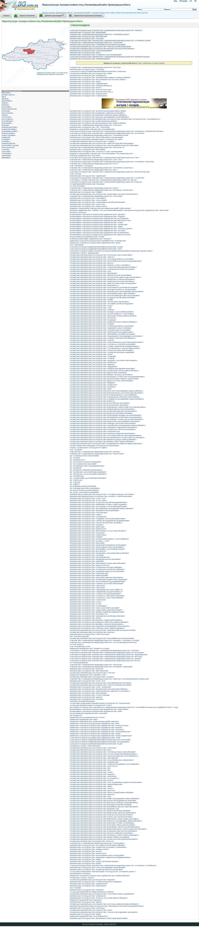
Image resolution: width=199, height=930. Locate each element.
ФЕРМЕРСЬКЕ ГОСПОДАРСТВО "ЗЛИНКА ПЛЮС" (89, 849)
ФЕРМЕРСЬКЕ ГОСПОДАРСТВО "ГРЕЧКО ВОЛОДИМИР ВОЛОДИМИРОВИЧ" (100, 521)
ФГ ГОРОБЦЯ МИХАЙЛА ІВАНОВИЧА (85, 488)
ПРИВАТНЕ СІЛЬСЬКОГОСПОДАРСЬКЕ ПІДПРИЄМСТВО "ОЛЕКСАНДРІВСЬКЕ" (101, 736)
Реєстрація (183, 1)
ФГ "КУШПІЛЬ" (76, 468)
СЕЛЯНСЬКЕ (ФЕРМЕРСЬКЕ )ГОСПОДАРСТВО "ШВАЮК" (92, 364)
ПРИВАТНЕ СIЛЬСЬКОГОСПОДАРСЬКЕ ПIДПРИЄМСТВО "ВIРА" (95, 724)
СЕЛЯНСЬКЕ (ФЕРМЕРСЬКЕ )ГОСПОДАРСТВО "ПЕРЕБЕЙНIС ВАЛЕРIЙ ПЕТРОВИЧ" (102, 334)
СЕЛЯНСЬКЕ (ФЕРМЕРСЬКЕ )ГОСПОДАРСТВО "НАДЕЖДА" (93, 320)
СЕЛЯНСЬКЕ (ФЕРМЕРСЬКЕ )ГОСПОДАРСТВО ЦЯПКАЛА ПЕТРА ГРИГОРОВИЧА (101, 381)
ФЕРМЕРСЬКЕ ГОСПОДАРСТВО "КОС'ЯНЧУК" (88, 551)
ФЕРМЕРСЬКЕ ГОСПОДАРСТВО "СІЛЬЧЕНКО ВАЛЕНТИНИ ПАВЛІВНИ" (98, 45)
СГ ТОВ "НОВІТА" (77, 644)
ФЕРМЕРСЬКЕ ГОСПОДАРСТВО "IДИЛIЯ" (86, 697)
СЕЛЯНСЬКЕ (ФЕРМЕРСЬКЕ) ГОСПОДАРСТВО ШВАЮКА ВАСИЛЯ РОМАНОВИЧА (102, 49)
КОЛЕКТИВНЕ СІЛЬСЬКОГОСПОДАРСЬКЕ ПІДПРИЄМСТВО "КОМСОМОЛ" (99, 709)
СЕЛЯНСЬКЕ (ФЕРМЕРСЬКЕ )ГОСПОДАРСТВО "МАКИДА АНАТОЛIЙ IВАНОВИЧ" (102, 312)
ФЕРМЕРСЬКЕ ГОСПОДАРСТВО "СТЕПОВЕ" (87, 69)
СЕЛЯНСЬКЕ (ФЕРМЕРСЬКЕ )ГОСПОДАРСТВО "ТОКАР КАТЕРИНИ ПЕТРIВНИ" (101, 685)
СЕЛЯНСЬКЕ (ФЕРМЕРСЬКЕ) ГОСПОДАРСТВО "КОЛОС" (92, 780)
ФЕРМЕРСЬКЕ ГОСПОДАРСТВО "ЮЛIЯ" (85, 863)
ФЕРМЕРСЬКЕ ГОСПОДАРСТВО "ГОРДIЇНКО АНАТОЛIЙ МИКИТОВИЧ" (98, 519)
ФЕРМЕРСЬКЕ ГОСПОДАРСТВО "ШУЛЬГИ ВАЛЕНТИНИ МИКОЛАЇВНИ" (98, 111)
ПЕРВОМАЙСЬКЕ (8, 143)
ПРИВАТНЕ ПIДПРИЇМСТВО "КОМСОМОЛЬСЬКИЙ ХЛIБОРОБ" (94, 721)
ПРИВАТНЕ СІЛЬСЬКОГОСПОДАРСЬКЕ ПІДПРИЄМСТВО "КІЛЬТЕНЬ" (97, 730)
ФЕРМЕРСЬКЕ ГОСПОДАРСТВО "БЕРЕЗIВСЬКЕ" (88, 36)
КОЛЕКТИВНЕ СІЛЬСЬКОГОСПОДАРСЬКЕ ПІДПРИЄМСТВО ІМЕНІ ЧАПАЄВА (100, 235)
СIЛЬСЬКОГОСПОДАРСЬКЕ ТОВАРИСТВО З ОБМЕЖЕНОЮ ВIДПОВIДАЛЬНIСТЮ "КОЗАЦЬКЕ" (107, 653)
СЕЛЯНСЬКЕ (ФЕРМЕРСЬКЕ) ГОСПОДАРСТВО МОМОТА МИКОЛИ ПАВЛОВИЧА (101, 833)
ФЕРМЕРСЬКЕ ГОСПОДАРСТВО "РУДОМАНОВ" (88, 94)
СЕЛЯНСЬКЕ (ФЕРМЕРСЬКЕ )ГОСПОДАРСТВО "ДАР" (91, 271)
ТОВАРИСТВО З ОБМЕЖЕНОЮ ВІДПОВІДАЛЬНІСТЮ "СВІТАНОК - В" (97, 147)
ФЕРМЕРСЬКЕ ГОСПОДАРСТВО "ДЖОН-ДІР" (87, 527)
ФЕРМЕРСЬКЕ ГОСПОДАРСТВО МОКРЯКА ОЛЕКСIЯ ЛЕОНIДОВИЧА (97, 624)
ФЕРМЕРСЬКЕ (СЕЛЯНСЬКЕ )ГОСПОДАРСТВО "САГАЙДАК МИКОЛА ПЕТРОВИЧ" (102, 494)
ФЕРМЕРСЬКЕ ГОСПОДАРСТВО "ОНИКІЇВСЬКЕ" (89, 84)
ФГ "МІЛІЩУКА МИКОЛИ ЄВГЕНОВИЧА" (86, 470)
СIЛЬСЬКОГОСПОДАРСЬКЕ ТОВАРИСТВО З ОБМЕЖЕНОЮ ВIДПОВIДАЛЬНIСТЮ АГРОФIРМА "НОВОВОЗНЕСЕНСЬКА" (117, 131)
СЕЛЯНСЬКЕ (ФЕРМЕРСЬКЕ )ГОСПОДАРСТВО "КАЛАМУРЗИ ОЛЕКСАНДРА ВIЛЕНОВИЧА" (106, 277)
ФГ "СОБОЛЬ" (75, 482)
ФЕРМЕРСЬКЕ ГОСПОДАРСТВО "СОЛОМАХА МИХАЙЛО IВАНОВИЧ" (97, 596)
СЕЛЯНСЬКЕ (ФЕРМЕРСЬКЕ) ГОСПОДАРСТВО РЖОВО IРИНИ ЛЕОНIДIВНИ (99, 837)
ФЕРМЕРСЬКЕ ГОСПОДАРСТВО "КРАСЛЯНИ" (88, 149)
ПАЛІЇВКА (6, 141)
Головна (6, 15)
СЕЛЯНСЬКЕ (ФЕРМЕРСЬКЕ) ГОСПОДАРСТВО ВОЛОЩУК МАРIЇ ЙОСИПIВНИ (100, 805)
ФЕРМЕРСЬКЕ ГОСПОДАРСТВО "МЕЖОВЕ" (87, 561)
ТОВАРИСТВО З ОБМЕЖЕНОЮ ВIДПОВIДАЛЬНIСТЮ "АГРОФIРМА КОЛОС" (100, 34)
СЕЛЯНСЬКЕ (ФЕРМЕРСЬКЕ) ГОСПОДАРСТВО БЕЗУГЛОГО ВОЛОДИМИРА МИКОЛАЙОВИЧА (106, 391)
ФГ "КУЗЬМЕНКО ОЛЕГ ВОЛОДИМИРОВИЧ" (87, 466)
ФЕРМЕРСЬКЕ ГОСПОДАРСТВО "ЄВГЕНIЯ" (87, 890)
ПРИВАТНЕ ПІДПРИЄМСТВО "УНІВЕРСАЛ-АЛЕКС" (90, 648)
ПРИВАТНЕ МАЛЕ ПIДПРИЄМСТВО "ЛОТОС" (87, 717)
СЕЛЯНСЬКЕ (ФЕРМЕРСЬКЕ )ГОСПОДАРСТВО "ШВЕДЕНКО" (94, 367)
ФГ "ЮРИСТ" (75, 484)
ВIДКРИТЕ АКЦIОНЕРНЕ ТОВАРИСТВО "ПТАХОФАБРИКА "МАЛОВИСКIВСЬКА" (101, 154)
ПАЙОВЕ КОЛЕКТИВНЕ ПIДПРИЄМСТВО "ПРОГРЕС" (91, 239)
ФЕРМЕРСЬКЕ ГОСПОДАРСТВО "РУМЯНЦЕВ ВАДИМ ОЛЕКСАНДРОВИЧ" (99, 579)
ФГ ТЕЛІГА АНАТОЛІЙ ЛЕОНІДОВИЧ (84, 492)
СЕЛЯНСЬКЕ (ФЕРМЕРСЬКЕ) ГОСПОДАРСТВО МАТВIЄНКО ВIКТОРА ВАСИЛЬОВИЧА (103, 411)
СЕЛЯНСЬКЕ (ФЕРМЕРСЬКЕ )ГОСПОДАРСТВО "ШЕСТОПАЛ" (94, 766)
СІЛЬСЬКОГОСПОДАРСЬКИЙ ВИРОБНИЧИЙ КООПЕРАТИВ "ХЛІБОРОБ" (98, 71)
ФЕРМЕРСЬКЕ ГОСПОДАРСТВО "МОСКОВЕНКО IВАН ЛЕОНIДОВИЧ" (97, 855)
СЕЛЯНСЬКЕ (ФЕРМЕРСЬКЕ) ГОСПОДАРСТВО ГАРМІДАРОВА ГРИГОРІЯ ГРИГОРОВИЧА (105, 397)
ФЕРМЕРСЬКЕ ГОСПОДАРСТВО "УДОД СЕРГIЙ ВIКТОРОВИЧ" (94, 861)
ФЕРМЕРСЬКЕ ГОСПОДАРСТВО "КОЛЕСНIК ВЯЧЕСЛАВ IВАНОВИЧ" (97, 137)
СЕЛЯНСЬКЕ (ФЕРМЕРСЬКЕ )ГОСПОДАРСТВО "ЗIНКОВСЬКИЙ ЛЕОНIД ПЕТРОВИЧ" (103, 630)
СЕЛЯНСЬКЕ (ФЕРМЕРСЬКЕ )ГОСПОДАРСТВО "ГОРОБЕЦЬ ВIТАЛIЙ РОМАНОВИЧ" (102, 269)
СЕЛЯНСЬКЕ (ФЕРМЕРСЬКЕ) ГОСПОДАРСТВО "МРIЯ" (91, 786)
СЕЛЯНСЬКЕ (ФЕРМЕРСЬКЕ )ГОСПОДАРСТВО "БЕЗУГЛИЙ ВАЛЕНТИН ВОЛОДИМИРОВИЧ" (106, 261)
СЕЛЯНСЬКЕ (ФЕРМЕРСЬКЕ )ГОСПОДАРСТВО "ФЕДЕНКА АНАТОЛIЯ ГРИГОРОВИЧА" (104, 360)
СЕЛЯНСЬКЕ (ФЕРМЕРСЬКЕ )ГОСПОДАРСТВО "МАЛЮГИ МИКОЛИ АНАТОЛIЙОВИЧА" (104, 756)
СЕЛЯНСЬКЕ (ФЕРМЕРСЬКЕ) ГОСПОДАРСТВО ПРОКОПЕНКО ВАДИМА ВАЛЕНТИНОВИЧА (106, 415)
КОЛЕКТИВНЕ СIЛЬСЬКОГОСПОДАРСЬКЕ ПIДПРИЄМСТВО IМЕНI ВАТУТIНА (100, 220)
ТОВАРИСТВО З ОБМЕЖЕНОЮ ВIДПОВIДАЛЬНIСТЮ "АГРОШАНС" (96, 42)
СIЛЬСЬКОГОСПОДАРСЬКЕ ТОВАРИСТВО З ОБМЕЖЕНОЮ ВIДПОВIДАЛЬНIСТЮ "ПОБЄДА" (106, 182)
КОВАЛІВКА (6, 107)
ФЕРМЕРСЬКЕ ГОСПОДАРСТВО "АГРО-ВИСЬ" (88, 198)
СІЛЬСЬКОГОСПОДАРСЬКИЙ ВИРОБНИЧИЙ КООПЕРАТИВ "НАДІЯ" (96, 247)
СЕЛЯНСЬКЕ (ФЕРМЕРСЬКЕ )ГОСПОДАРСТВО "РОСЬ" (91, 910)
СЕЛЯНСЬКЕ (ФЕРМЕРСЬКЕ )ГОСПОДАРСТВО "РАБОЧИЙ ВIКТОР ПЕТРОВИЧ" (101, 683)
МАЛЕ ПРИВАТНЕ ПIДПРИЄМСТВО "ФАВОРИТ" (89, 713)
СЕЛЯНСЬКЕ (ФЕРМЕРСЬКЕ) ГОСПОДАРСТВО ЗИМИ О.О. (92, 401)
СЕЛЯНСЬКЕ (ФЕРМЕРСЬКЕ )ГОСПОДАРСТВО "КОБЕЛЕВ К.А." (94, 285)
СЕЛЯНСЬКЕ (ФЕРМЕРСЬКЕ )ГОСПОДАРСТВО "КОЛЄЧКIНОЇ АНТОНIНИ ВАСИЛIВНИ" (104, 287)
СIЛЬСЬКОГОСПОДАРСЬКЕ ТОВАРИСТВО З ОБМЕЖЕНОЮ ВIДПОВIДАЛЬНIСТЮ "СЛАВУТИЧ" (107, 178)
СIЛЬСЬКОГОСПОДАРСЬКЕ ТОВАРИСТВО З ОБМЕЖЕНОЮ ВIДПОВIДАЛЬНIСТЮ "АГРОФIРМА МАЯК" (110, 40)
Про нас (85, 924)
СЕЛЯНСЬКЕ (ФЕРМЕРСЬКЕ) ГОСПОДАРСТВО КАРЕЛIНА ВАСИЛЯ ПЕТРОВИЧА (101, 815)
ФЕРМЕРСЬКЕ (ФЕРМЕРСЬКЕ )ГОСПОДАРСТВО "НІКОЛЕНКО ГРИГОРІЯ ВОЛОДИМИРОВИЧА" (107, 906)
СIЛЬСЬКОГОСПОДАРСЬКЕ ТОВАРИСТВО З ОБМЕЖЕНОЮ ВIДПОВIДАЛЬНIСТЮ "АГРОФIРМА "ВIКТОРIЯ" (112, 162)
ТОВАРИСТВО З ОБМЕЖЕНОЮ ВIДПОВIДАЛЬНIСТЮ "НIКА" (94, 170)
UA (191, 1)
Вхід (175, 1)
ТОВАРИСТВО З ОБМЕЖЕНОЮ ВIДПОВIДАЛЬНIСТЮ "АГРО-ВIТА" (96, 125)
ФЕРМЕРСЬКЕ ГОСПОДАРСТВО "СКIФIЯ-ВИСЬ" (89, 96)
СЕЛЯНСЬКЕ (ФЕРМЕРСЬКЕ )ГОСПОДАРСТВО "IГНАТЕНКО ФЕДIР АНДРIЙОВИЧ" (102, 894)
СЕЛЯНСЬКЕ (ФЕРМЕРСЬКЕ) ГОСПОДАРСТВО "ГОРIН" (91, 772)
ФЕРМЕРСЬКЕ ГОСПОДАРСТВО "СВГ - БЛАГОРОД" (90, 127)
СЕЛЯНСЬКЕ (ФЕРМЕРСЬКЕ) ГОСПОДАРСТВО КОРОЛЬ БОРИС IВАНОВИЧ (99, 405)
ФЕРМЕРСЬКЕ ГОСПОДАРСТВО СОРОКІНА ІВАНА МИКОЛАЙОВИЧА (97, 628)
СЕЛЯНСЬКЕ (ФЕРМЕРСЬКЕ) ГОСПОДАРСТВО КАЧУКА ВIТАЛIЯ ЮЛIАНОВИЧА (101, 817)
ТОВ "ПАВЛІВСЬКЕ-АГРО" (80, 646)
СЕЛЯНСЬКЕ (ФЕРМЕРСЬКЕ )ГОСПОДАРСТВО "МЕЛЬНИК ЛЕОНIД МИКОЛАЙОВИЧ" (103, 316)
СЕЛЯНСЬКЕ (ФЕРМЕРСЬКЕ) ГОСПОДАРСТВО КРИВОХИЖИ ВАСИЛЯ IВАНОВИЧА (102, 409)
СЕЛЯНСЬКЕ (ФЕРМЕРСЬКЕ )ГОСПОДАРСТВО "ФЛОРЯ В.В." (93, 362)
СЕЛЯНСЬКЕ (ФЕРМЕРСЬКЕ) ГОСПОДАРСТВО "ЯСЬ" (90, 797)
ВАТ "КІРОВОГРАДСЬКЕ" (79, 636)
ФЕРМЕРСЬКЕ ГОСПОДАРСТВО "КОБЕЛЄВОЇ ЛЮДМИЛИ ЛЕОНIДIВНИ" (98, 545)
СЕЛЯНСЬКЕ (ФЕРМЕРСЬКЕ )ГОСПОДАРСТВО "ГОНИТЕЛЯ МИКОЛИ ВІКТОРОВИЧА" (103, 267)
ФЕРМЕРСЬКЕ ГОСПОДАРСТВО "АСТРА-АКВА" (88, 500)
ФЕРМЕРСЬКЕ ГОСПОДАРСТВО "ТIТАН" (86, 604)
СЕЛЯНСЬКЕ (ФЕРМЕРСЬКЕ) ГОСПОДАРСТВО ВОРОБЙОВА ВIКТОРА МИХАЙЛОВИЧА (104, 807)
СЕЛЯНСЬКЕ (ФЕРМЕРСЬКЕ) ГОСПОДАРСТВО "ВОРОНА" (92, 632)
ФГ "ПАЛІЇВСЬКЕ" (77, 476)
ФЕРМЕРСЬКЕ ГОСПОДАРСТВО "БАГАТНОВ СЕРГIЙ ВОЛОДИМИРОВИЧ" (98, 502)
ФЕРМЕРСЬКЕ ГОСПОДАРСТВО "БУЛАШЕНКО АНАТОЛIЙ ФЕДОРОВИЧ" (98, 506)
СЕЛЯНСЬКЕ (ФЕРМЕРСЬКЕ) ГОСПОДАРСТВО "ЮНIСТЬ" (92, 794)
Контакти (92, 924)
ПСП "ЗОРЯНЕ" (76, 888)
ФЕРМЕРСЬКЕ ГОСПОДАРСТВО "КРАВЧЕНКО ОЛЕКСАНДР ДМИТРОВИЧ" (99, 918)
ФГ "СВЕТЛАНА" (76, 480)
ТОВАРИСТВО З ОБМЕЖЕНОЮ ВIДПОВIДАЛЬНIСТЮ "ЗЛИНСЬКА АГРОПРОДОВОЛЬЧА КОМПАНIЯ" (109, 679)
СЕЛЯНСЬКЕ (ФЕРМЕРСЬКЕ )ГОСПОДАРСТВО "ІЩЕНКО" (92, 880)
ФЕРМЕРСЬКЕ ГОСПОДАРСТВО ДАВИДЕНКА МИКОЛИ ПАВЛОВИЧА (97, 113)
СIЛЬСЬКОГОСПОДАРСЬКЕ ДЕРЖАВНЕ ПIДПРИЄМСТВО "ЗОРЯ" (95, 738)
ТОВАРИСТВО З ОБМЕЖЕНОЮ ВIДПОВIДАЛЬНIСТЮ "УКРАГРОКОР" (97, 454)
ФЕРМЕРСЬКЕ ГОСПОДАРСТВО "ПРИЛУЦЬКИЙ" (89, 575)
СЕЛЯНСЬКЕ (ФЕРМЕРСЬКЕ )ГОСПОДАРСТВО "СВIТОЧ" (92, 340)
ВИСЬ (4, 97)
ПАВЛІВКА (6, 139)
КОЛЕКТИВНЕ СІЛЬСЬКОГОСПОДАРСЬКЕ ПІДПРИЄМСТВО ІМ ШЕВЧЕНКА (99, 233)
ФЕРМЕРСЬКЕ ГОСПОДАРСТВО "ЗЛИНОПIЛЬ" (88, 896)
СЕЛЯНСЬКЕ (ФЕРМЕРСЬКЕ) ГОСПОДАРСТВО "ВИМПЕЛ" (92, 383)
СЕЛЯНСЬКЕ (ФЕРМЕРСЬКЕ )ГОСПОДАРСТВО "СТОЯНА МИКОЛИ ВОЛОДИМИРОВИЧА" (105, 346)
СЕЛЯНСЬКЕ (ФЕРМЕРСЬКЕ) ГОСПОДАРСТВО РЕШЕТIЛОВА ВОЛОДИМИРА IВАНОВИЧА (105, 421)
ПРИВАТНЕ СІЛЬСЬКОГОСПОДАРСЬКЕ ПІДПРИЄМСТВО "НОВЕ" (95, 734)
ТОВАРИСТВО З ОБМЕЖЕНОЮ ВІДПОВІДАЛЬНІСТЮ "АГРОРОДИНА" (97, 843)
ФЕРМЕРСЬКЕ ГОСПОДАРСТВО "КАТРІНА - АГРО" (90, 541)
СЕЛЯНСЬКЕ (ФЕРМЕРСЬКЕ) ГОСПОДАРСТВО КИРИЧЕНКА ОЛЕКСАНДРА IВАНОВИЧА (104, 819)
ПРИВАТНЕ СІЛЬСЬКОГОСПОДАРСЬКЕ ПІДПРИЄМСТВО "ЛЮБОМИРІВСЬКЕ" (100, 732)
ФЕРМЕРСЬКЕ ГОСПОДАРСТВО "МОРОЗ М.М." (88, 853)
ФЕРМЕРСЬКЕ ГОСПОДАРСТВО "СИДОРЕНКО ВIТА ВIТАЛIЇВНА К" (96, 590)
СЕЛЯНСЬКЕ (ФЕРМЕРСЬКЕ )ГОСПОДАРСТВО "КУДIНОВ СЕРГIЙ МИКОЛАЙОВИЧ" (103, 298)
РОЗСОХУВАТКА (8, 147)
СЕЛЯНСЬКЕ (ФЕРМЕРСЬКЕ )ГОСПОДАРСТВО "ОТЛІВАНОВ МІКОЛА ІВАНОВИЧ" (102, 326)
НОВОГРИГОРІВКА (9, 129)
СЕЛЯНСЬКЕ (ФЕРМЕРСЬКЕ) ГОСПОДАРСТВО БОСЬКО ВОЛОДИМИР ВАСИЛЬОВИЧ (103, 801)
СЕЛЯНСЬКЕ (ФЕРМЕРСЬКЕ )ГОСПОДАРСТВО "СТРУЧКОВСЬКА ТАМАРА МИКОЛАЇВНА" (105, 348)
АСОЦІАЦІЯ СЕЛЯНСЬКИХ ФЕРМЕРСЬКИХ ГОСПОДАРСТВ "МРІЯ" (96, 139)
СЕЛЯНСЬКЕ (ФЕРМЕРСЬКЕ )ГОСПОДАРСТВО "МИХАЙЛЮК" (94, 758)
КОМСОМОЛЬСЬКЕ (9, 109)
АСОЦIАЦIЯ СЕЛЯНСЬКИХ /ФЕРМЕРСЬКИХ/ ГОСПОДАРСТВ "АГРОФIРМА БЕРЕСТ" (103, 872)
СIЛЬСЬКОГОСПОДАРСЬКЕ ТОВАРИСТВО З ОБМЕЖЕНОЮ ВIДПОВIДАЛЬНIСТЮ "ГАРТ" (104, 158)
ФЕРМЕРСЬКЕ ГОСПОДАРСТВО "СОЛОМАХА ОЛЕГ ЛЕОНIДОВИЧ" (96, 152)
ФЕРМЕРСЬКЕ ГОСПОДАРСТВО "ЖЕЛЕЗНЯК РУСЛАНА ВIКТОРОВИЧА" (98, 531)
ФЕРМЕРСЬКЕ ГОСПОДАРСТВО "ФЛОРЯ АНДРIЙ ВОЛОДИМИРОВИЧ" (97, 612)
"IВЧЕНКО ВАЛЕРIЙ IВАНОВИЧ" (82, 701)
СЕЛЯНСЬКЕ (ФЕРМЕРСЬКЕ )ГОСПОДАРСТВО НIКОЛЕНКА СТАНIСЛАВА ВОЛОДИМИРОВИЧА (107, 377)
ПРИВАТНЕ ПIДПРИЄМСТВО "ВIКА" (84, 719)
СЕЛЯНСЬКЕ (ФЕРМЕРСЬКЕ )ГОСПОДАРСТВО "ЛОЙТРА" (92, 310)
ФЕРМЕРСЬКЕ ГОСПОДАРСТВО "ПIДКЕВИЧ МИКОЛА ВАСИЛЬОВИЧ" (97, 571)
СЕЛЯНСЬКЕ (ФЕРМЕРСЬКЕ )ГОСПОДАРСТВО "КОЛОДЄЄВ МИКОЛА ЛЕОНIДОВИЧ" (103, 289)
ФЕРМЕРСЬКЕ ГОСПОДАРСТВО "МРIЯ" (85, 82)
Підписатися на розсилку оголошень (88, 15)
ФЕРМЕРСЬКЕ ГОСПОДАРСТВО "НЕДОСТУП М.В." (90, 565)
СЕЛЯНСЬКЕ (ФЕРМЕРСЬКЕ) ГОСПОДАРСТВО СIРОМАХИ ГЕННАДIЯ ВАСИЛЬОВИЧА (104, 839)
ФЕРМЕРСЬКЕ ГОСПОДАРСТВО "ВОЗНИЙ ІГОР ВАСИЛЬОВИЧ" (94, 511)
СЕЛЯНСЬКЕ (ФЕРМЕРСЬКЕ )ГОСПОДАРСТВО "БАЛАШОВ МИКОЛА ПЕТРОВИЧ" (102, 259)
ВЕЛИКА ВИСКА (8, 95)
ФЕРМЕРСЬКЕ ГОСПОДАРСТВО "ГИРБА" (86, 515)
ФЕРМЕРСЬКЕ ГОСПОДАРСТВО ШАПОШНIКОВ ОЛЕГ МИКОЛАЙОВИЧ (98, 123)
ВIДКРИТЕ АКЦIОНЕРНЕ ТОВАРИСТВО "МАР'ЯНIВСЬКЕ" (92, 129)
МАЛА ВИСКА (7, 119)
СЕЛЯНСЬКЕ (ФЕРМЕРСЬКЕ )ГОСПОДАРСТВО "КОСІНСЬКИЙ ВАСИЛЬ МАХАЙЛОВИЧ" (104, 145)
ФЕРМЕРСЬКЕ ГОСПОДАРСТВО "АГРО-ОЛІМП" (88, 200)
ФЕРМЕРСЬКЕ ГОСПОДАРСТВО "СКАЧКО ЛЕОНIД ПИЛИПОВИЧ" (95, 594)
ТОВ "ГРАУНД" (75, 174)
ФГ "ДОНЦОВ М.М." (77, 460)
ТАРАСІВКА (6, 152)
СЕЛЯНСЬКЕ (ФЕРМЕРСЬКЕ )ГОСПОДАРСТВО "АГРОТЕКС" (93, 748)
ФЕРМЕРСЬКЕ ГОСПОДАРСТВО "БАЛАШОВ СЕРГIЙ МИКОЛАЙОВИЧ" (97, 845)
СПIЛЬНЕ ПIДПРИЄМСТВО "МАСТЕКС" (85, 156)
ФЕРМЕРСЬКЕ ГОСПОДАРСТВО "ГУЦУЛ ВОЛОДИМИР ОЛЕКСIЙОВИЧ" (98, 868)
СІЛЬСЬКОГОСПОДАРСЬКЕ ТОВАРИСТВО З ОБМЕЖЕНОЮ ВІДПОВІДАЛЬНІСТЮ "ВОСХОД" (106, 657)
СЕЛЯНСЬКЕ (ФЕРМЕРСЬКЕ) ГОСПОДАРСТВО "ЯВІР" (91, 389)
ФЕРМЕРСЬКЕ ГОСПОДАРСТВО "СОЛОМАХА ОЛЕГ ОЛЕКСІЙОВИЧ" (97, 598)
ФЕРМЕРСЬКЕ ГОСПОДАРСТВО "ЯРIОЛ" (86, 618)
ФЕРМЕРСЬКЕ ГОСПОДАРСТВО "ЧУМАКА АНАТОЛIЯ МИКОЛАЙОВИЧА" (99, 898)
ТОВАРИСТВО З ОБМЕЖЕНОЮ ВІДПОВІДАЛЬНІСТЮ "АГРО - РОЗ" (96, 160)
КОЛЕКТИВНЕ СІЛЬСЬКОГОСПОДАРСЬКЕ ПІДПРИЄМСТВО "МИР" (96, 711)
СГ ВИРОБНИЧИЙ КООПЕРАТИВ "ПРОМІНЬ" (87, 184)
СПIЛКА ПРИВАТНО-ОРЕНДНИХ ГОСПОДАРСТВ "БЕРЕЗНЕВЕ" (94, 446)
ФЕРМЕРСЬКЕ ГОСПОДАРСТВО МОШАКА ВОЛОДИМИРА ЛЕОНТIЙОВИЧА (99, 117)
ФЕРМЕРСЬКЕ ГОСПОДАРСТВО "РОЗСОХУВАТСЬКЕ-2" (91, 92)
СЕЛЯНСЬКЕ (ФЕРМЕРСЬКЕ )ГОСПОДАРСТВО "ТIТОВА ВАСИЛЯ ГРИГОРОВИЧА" (102, 350)
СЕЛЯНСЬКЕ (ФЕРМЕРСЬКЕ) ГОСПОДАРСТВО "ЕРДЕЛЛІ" (92, 774)
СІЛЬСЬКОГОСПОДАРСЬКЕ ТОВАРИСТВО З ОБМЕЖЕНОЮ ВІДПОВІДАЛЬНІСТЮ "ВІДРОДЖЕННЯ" (109, 655)
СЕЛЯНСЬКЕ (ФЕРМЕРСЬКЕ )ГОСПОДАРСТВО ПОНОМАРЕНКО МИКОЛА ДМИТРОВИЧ (104, 379)
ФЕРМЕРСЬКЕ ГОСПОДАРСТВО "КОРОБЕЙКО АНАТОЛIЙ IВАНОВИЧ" (97, 549)
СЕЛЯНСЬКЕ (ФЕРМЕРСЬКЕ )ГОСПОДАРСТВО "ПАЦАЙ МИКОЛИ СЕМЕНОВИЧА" (102, 760)
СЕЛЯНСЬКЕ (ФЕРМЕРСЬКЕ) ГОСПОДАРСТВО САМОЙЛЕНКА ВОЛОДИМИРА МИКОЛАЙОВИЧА (108, 425)
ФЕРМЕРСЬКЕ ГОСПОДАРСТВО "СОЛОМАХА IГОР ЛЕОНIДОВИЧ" (96, 55)
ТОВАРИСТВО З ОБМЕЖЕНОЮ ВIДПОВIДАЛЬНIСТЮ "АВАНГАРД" (96, 665)
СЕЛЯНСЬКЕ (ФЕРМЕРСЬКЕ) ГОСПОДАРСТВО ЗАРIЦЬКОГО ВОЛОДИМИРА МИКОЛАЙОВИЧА (107, 399)
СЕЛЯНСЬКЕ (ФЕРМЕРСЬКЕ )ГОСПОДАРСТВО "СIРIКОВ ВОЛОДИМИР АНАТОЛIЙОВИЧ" (104, 764)
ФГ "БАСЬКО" (75, 458)
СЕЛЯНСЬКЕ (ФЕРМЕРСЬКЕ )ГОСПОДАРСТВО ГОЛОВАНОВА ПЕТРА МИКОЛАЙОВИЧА (104, 371)
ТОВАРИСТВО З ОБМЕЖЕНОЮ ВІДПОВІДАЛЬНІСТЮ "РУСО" (94, 164)
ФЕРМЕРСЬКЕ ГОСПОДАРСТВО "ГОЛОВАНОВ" (88, 517)
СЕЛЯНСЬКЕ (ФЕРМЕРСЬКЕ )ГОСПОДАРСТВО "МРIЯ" (91, 73)
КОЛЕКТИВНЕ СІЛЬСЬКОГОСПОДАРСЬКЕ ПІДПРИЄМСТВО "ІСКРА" (96, 222)
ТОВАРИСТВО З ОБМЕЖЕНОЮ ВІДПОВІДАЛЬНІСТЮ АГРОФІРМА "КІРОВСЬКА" (102, 190)
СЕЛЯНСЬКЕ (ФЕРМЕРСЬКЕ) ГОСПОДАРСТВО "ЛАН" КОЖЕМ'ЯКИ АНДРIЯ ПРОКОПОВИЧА (106, 782)
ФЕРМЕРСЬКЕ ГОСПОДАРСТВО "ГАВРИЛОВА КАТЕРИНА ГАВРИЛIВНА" (98, 847)
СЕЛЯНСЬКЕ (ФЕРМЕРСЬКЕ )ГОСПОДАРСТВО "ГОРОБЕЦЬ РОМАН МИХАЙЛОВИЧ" (103, 752)
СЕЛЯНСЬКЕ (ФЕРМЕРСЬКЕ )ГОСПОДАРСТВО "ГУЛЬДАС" (93, 141)
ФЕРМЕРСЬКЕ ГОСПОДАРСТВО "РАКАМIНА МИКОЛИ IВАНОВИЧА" (97, 577)
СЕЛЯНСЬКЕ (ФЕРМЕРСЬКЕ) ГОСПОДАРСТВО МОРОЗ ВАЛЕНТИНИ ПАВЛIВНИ (101, 413)
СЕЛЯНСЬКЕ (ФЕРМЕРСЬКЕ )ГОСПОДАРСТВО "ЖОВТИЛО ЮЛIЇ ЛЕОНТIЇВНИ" (101, 275)
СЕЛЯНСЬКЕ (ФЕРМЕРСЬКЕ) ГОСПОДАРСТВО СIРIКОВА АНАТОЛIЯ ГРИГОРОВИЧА (103, 423)
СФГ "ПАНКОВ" (76, 450)
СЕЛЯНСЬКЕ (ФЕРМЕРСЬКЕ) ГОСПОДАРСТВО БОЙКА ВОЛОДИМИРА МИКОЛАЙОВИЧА (104, 799)
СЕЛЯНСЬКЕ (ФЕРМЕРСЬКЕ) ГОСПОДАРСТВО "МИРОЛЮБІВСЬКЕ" (96, 784)
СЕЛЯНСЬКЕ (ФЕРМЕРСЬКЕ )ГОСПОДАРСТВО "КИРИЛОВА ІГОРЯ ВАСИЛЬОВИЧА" (102, 279)
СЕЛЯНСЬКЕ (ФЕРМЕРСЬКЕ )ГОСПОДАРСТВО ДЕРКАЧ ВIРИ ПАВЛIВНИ (98, 373)
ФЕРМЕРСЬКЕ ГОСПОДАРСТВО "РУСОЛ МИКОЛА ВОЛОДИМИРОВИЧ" (98, 582)
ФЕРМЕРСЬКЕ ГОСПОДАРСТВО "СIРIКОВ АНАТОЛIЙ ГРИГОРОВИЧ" (97, 584)
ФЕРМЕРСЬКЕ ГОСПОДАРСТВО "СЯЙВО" (86, 192)
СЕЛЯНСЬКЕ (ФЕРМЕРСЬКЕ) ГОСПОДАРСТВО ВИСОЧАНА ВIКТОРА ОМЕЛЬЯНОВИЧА (104, 803)
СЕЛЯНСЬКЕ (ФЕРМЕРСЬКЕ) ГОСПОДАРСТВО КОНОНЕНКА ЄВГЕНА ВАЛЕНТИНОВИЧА (105, 827)
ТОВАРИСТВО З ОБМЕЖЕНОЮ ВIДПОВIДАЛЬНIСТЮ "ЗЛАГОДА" (95, 67)
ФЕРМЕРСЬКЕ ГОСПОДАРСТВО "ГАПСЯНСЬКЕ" (89, 513)
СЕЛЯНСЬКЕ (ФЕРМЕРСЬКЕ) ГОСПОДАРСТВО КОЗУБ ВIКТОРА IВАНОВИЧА (100, 403)
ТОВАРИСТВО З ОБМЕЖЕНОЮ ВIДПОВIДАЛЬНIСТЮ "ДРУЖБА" (95, 452)
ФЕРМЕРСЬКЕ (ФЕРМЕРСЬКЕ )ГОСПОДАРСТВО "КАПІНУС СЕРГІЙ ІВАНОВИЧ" (101, 496)
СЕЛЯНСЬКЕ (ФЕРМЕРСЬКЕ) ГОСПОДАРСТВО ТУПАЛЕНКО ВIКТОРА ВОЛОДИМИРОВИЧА (106, 435)
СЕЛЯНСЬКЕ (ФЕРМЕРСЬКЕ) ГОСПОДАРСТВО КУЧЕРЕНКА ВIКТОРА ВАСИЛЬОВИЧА (103, 831)
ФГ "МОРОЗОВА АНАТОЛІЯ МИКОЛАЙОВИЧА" (88, 474)
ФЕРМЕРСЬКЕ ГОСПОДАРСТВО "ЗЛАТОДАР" (87, 533)
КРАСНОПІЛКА (7, 113)
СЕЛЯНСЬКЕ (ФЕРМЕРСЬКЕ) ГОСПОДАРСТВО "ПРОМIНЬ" (93, 387)
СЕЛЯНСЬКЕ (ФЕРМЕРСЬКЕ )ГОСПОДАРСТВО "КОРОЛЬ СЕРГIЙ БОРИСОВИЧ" (101, 47)
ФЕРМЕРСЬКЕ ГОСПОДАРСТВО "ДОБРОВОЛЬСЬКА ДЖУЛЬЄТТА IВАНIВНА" (100, 691)
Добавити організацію (54, 15)
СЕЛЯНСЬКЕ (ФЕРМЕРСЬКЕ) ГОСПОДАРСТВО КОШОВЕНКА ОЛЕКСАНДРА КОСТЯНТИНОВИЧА (108, 407)
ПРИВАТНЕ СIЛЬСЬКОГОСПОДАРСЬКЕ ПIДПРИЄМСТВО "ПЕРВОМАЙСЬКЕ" (100, 876)
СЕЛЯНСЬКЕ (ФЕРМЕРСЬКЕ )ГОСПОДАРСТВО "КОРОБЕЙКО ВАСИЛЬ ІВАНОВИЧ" (102, 638)
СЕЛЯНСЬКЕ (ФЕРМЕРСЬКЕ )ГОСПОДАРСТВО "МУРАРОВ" (93, 318)
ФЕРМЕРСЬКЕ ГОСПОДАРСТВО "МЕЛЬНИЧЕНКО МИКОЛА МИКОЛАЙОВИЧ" (100, 77)
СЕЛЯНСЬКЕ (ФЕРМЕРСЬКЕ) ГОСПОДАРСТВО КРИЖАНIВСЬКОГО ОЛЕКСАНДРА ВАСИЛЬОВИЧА (108, 829)
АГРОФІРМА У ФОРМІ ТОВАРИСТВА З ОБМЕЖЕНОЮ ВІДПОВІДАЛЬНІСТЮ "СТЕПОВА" (104, 650)
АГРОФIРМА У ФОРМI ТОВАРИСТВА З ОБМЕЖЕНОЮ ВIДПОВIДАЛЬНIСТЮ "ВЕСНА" (103, 180)
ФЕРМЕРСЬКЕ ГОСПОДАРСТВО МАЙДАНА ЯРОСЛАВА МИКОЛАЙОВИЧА (99, 622)
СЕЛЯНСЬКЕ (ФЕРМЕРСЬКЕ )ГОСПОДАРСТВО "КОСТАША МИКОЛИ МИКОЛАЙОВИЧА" (104, 904)
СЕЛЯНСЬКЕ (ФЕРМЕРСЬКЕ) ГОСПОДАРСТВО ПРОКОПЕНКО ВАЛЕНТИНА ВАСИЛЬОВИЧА (106, 417)
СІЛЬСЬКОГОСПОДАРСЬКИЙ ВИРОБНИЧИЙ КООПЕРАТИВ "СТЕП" (96, 249)
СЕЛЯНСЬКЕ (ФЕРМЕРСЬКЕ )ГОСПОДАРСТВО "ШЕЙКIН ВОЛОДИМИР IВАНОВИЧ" (102, 369)
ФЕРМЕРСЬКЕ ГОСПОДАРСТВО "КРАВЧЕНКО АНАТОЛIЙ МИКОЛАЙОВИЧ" (99, 553)
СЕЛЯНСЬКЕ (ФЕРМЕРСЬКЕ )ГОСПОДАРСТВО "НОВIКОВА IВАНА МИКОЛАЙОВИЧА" (103, 322)
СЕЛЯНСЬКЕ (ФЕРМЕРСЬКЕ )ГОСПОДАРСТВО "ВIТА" (91, 750)
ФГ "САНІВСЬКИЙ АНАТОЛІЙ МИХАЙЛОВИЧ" (88, 478)
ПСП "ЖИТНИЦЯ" (77, 245)
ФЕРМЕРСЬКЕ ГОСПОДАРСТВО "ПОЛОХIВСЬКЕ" (89, 573)
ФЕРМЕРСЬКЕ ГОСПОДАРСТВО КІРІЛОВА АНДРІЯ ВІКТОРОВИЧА (96, 620)
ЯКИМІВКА (6, 158)
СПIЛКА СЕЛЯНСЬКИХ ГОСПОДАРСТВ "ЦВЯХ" (88, 448)
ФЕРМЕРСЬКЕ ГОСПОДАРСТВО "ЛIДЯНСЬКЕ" (88, 176)
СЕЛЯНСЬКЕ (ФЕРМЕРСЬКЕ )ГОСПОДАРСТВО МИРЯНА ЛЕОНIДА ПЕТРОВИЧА (101, 375)
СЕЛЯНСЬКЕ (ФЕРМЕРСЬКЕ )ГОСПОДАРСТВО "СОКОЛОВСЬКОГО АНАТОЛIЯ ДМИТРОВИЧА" (107, 342)
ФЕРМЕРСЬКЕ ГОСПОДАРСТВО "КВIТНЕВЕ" (87, 543)
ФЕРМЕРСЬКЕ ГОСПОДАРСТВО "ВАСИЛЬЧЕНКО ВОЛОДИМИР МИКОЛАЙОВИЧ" (102, 508)
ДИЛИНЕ (5, 99)
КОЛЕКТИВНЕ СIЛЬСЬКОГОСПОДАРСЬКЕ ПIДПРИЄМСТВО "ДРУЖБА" (98, 214)
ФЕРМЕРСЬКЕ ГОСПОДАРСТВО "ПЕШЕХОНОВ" (89, 884)
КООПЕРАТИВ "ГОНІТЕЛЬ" (80, 874)
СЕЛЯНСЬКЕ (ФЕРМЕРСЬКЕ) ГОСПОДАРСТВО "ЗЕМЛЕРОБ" (93, 776)
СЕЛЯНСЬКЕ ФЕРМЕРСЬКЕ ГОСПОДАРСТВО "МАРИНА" (92, 677)
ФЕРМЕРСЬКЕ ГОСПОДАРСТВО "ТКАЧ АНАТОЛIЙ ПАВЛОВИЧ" (95, 608)
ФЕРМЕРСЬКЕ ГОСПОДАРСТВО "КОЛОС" (86, 851)
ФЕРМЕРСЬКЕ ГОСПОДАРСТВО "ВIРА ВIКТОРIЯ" (89, 671)
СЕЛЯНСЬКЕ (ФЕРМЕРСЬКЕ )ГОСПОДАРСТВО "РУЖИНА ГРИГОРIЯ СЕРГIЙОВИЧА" (103, 338)
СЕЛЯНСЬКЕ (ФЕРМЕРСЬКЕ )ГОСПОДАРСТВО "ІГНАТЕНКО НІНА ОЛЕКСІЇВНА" (101, 255)
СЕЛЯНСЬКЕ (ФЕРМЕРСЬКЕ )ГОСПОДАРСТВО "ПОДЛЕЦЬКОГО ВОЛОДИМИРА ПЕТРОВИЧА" (106, 336)
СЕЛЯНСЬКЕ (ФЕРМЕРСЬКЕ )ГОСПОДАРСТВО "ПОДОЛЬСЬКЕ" (94, 762)
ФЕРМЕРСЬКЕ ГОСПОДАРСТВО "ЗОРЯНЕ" (86, 537)
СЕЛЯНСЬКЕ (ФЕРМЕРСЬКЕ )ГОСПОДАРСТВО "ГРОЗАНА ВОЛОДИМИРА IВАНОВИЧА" (104, 912)
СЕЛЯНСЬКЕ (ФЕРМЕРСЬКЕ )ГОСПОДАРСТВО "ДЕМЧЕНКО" (94, 273)
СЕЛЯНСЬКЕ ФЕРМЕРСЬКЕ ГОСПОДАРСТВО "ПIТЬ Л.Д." (92, 841)
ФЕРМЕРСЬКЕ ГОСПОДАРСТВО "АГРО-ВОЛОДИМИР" (91, 51)
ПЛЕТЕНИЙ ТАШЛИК (10, 145)
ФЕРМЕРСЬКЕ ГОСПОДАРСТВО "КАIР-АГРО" (88, 204)
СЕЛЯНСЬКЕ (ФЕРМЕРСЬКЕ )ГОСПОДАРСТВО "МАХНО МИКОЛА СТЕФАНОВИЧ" (102, 314)
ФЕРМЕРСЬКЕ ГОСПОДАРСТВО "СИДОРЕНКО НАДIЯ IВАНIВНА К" (96, 592)
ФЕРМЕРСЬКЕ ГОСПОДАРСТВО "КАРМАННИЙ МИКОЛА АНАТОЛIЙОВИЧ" (99, 539)
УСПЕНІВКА (7, 154)
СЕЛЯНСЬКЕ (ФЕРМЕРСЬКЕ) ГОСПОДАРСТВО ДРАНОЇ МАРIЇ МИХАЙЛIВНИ (100, 811)
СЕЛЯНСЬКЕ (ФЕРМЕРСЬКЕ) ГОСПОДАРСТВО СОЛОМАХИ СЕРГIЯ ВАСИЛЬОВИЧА (103, 429)
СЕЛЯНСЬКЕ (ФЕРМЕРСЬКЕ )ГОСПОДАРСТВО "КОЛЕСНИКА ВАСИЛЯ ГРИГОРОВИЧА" (104, 194)
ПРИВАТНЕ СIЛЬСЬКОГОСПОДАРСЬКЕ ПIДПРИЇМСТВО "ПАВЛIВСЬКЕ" (98, 241)
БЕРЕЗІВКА (6, 93)
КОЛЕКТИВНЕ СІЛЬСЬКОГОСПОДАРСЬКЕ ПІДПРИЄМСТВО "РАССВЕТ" (98, 231)
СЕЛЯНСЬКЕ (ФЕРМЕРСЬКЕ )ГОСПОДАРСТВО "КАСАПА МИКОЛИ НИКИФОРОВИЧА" (104, 754)
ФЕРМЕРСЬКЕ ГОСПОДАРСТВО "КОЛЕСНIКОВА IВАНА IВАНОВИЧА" (97, 547)
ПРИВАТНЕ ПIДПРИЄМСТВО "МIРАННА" (86, 900)
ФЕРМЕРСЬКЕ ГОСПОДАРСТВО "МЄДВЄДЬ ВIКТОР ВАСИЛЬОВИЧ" (96, 870)
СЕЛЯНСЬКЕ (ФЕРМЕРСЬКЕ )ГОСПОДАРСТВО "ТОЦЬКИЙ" (93, 356)
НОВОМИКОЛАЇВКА (10, 131)
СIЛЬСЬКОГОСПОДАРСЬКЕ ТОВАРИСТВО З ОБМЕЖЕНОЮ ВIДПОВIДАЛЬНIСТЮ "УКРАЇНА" (106, 30)
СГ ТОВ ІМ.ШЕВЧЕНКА (79, 663)
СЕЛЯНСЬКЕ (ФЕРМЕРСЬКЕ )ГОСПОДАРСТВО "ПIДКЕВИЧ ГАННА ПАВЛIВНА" (101, 328)
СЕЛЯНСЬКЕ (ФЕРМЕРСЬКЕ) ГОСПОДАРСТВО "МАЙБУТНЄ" (94, 385)
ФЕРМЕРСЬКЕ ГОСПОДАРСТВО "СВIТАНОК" (87, 586)
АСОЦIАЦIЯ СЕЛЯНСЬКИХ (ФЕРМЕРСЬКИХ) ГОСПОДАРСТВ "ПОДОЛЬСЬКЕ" (100, 703)
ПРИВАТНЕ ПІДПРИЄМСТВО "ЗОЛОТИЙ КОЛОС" (89, 916)
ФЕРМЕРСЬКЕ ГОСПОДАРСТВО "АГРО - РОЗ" (88, 681)
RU (195, 1)
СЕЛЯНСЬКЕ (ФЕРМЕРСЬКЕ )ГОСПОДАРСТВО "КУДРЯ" (91, 300)
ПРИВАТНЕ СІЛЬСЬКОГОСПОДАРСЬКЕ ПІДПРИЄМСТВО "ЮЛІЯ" (95, 243)
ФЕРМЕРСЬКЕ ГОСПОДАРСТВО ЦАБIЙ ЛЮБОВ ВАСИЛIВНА (93, 121)
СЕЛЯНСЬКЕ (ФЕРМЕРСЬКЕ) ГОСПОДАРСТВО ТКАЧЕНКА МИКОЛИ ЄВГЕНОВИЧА (102, 433)
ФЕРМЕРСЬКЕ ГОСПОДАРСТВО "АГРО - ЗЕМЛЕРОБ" (90, 687)
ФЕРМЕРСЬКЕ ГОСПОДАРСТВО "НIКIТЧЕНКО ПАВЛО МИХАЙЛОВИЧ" (98, 563)
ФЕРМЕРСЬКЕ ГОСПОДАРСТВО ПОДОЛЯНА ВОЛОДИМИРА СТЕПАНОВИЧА (100, 626)
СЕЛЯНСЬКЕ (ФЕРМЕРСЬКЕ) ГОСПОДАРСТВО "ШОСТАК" (93, 790)
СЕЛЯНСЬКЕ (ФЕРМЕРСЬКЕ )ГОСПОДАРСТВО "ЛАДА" (91, 306)
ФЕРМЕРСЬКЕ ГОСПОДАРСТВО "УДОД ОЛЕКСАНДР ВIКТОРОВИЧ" (96, 610)
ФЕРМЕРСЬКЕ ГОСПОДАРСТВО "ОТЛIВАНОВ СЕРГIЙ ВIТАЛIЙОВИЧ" (97, 569)
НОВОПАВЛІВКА (8, 133)
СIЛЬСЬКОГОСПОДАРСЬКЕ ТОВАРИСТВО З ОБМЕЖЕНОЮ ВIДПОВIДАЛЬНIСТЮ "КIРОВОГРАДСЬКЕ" (110, 57)
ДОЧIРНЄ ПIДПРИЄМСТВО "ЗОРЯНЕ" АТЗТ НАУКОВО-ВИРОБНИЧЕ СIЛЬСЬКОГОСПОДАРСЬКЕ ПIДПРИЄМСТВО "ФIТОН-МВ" (119, 210)
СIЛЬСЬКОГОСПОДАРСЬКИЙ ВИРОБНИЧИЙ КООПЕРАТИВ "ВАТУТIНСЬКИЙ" (100, 740)
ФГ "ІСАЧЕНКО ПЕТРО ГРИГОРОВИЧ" (85, 456)
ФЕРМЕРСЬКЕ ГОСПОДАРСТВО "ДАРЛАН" (87, 669)
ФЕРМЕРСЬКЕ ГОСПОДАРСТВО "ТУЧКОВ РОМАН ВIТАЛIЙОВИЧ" (96, 882)
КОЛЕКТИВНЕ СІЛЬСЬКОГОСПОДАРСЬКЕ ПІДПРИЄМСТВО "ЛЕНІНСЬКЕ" (99, 225)
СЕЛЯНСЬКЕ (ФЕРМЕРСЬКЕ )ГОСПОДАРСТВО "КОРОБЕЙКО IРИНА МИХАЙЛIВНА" (103, 293)
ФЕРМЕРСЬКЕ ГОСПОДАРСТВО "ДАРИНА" (87, 525)
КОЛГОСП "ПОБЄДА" (78, 212)
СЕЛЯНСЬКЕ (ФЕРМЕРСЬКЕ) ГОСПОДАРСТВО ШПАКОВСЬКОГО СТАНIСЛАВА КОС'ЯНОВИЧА (107, 438)
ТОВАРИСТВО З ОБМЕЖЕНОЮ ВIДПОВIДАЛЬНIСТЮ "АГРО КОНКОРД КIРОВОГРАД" (103, 642)
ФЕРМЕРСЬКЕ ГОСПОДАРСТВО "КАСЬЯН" (86, 699)
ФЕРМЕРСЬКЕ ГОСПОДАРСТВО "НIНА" (85, 53)
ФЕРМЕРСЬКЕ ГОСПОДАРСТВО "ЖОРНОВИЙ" (88, 32)
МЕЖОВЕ (5, 125)
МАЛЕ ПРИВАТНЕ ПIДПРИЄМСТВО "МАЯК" (87, 237)
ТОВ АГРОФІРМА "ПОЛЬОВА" (81, 166)
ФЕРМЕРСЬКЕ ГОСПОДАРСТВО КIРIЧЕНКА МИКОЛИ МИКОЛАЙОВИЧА (98, 115)
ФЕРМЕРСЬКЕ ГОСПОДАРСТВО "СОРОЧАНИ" (88, 600)
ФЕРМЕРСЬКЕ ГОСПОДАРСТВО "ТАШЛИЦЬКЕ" (88, 606)
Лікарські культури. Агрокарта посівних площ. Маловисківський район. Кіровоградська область (86, 4)
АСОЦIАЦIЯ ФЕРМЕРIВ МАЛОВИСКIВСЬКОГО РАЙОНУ (92, 892)
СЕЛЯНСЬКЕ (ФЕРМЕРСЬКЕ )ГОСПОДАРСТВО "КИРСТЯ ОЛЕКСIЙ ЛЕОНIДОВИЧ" (102, 143)
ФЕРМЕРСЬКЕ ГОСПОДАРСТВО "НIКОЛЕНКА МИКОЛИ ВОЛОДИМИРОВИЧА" (100, 857)
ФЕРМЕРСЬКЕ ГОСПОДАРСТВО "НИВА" (85, 859)
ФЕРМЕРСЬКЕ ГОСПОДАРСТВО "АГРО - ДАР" (88, 498)
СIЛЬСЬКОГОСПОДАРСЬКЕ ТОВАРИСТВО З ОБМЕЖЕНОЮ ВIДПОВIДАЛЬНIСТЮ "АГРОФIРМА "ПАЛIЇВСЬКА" (113, 865)
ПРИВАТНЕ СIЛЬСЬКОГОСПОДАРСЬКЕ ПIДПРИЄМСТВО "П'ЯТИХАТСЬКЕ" (99, 726)
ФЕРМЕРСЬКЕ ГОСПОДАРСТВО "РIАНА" (86, 88)
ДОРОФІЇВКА (7, 101)
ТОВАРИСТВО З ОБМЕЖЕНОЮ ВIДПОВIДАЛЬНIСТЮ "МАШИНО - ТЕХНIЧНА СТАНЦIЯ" (105, 640)
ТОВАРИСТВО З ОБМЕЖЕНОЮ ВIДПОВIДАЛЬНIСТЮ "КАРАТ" (94, 188)
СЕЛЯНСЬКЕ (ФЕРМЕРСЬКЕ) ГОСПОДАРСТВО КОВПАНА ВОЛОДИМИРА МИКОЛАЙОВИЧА (106, 821)
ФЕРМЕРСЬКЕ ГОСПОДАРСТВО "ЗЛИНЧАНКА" (88, 535)
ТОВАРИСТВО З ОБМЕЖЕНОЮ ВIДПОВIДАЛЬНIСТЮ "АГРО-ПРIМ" (96, 196)
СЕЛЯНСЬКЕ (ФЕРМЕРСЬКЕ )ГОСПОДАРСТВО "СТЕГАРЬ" (92, 673)
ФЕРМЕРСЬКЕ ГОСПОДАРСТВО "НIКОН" (86, 902)
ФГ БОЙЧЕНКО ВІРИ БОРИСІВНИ (83, 486)
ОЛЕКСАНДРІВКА (9, 135)
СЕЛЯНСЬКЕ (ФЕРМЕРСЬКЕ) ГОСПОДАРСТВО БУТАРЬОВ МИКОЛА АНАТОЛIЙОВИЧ (103, 395)
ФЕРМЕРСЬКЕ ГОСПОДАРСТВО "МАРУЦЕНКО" (88, 693)
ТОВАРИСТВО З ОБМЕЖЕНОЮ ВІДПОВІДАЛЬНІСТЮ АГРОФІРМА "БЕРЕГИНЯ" (101, 667)
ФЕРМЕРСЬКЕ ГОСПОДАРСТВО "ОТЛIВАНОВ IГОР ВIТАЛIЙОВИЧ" (96, 567)
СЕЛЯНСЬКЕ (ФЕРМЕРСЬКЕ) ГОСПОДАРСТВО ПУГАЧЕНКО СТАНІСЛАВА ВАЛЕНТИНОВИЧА (106, 419)
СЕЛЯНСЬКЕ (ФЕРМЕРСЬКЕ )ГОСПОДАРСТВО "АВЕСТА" (92, 257)
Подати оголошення (27, 15)
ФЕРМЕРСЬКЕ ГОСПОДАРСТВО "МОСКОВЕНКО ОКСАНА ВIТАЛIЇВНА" (98, 80)
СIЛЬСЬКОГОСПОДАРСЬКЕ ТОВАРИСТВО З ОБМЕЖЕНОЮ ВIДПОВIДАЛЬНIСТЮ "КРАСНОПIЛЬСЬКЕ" (110, 172)
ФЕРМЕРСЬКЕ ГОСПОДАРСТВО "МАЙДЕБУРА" (88, 75)
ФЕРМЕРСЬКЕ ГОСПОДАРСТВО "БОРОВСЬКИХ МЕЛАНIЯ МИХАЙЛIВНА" (99, 689)
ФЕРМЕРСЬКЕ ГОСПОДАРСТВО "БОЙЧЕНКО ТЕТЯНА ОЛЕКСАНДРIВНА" (98, 504)
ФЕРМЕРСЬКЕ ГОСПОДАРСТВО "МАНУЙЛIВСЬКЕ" (90, 557)
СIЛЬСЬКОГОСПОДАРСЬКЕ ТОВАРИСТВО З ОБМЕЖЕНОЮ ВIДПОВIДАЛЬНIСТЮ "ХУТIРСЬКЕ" (107, 133)
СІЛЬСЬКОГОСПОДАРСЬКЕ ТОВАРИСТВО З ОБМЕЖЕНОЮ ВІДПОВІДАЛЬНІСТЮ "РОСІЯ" (105, 661)
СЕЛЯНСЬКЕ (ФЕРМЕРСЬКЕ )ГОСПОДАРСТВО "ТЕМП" (91, 354)
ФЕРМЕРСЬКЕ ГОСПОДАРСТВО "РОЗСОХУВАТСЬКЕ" (91, 90)
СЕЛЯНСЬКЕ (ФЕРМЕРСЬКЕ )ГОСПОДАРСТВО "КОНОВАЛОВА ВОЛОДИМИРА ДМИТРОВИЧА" (107, 291)
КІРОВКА (5, 105)
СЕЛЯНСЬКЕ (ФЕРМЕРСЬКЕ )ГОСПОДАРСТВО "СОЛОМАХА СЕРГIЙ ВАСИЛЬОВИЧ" (103, 344)
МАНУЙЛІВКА (7, 121)
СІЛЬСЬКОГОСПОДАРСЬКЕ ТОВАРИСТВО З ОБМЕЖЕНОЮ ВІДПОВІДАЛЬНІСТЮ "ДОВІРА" (106, 659)
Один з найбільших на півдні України (134, 63)
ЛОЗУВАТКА (7, 117)
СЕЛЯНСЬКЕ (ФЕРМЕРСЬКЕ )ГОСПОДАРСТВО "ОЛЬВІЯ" (92, 324)
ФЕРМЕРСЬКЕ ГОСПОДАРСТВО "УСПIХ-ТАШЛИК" (90, 695)
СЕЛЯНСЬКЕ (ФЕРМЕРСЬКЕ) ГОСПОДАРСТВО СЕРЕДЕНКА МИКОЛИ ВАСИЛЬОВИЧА (103, 427)
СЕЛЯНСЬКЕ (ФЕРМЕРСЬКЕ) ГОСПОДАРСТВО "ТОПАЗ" (92, 788)
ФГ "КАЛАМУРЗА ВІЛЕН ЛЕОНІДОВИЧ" (85, 462)
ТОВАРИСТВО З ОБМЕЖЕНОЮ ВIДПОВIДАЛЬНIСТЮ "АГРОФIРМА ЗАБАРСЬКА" (102, 168)
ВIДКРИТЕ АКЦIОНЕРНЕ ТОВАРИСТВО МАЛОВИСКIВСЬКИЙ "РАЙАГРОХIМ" (100, 208)
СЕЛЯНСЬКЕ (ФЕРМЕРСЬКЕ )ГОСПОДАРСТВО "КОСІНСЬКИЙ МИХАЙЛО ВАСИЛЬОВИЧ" (105, 296)
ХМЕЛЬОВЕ (6, 156)
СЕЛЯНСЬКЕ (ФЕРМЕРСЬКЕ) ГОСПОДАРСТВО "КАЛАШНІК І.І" (95, 778)
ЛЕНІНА (5, 115)
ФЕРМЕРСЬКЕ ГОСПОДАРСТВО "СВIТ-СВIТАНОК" (90, 634)
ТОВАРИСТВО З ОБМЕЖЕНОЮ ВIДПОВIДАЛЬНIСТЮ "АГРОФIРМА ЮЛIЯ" (99, 135)
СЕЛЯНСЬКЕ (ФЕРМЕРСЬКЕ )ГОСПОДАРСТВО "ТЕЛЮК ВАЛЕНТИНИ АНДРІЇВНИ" (102, 352)
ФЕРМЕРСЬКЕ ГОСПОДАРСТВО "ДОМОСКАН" (88, 529)
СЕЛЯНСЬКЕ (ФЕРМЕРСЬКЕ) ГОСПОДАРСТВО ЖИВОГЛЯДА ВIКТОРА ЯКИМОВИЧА (103, 813)
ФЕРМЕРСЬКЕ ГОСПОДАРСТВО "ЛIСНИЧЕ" (87, 555)
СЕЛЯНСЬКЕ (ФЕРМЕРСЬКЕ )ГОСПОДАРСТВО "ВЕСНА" (92, 263)
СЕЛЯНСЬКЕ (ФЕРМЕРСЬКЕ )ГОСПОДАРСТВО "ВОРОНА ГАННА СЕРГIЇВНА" (100, 265)
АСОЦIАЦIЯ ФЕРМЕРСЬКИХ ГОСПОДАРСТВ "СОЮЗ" (91, 705)
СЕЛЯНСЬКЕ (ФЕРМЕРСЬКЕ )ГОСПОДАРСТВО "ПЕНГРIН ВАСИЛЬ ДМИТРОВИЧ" (101, 332)
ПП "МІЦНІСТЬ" (76, 715)
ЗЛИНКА (5, 103)
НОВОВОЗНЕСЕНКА (10, 127)
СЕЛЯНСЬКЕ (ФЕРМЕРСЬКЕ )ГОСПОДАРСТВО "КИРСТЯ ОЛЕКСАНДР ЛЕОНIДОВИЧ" (103, 283)
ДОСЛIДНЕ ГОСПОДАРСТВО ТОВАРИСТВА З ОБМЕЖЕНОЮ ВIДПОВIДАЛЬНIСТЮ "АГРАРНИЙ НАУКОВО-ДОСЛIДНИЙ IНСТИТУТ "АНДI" (124, 707)
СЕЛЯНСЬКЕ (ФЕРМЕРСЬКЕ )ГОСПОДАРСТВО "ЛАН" (91, 308)
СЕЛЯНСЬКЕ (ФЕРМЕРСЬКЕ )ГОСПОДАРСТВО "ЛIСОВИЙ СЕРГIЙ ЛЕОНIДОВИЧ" (102, 304)
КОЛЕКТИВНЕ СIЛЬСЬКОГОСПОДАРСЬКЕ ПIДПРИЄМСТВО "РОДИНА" (98, 216)
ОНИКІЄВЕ (6, 137)
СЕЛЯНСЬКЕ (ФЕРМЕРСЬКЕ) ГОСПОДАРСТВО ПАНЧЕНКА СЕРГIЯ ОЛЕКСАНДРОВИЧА (104, 835)
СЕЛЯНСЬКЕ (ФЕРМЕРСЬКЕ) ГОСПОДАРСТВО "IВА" (90, 768)
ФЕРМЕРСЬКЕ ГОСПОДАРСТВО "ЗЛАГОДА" (87, 38)
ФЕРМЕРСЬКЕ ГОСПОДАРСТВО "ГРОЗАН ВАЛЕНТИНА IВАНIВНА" (96, 523)
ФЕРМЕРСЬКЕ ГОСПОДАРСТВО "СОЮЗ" (86, 602)
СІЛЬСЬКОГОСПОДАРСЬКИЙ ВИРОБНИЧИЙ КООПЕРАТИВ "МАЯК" (96, 744)
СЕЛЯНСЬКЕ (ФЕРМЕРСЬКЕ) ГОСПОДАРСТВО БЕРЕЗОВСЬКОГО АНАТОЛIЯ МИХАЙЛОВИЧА (106, 393)
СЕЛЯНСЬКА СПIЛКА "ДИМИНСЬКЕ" (84, 253)
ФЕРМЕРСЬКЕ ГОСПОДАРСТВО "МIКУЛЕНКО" (88, 886)
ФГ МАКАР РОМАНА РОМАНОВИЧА (84, 490)
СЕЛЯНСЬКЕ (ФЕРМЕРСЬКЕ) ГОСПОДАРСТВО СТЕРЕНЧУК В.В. (95, 431)
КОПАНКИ (6, 111)
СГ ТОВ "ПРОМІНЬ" (77, 186)
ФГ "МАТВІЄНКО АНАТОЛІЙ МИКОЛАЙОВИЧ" (88, 472)
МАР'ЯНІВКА (7, 123)
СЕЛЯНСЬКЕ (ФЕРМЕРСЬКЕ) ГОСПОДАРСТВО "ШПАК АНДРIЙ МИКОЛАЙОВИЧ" (102, 792)
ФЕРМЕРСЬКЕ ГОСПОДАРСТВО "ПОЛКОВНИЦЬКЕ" (90, 59)
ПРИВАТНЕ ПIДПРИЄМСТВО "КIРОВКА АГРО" (88, 675)
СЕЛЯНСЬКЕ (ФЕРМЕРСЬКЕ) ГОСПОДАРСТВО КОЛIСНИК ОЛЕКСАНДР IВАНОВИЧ (102, 825)
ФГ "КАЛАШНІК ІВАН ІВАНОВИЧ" (83, 464)
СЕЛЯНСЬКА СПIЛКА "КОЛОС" (82, 878)
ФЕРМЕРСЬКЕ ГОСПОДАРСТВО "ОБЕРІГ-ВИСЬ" (88, 206)
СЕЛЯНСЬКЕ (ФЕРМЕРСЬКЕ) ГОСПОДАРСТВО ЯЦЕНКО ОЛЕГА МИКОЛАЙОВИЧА (102, 442)
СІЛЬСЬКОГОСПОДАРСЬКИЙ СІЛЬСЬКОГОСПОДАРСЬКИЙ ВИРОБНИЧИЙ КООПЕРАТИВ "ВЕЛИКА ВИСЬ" (111, 251)
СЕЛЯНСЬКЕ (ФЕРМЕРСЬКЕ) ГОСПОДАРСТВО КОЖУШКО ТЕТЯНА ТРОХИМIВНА (102, 823)
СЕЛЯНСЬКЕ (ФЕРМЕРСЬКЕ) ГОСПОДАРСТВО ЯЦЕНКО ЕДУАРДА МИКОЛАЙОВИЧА (103, 440)
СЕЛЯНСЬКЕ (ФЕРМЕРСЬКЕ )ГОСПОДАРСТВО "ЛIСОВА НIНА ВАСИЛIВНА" (99, 302)
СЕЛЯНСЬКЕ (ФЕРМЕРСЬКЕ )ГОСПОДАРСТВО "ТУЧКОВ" (92, 358)
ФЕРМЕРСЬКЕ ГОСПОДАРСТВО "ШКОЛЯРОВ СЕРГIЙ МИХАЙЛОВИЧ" (97, 616)
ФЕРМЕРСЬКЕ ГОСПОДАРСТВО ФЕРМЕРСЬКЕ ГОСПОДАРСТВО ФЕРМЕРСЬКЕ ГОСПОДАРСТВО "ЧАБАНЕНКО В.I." (115, 119)
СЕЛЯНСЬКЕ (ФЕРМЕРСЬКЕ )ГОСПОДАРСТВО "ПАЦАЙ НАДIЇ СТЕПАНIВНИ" (100, 330)
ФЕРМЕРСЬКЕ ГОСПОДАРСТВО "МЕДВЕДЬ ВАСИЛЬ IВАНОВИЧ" (95, 559)
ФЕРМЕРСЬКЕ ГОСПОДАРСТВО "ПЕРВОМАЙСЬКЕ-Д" (91, 86)
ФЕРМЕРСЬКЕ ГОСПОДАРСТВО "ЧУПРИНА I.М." (89, 614)
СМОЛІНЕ (5, 149)
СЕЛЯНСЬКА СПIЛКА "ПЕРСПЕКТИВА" (85, 746)
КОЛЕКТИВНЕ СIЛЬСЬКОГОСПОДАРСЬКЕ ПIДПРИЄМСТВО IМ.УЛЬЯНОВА (99, 218)
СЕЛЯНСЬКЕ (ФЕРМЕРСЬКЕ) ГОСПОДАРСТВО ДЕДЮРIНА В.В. (94, 809)
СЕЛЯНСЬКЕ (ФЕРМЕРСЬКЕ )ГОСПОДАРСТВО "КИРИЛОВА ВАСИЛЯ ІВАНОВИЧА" (102, 281)
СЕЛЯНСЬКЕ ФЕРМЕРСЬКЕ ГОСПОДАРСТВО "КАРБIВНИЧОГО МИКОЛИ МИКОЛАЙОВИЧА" (106, 444)
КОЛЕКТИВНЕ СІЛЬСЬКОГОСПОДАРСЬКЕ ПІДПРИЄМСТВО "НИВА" (96, 227)
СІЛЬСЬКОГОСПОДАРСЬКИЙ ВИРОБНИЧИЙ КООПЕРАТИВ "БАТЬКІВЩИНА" (100, 742)
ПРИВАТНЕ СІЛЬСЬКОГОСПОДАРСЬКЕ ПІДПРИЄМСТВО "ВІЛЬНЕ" (96, 728)
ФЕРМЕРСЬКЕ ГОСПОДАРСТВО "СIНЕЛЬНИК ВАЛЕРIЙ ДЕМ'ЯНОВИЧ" (97, 202)
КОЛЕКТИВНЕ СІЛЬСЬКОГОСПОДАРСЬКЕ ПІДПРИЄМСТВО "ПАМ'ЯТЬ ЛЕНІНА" (101, 229)
